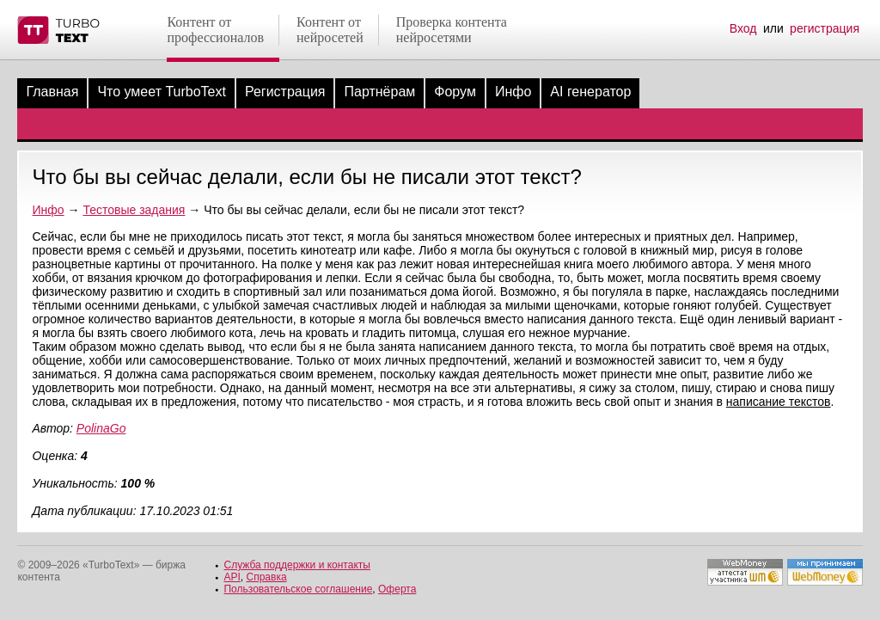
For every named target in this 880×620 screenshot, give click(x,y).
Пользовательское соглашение (297, 589)
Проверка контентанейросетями (451, 30)
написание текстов (778, 401)
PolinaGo (101, 428)
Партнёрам (379, 91)
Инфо (513, 91)
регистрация (824, 28)
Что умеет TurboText (161, 91)
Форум (455, 91)
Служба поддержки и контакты (296, 565)
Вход (743, 28)
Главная (52, 91)
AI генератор (590, 91)
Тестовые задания (133, 210)
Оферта (397, 589)
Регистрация (285, 91)
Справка (267, 577)
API (231, 577)
